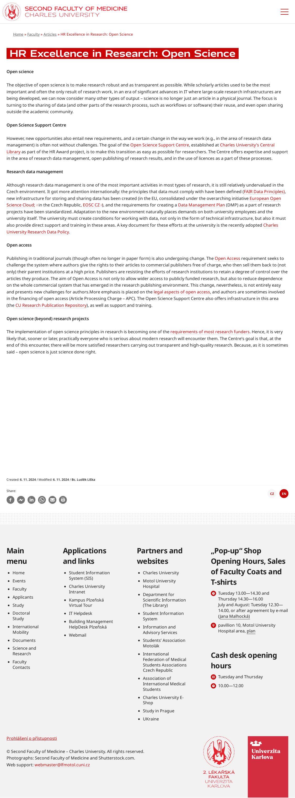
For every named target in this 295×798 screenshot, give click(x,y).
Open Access (227, 258)
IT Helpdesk (80, 613)
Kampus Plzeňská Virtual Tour (86, 602)
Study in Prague (158, 711)
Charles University (161, 573)
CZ (272, 493)
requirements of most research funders (210, 332)
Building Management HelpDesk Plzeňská (91, 624)
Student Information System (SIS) (89, 575)
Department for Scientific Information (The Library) (164, 600)
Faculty (33, 34)
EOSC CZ (91, 205)
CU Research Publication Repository (51, 305)
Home (18, 34)
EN (284, 493)
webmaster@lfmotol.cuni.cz (62, 765)
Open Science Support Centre (159, 145)
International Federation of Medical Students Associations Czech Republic (165, 662)
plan (251, 631)
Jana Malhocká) (235, 616)
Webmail (77, 635)
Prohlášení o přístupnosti (32, 738)
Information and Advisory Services (160, 629)
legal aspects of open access (182, 292)
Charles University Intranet (87, 589)
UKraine (151, 719)
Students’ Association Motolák (164, 643)
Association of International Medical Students (164, 683)
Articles (50, 34)
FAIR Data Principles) (264, 191)
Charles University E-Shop (163, 700)
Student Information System (163, 616)
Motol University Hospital (159, 583)
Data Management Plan (201, 205)
